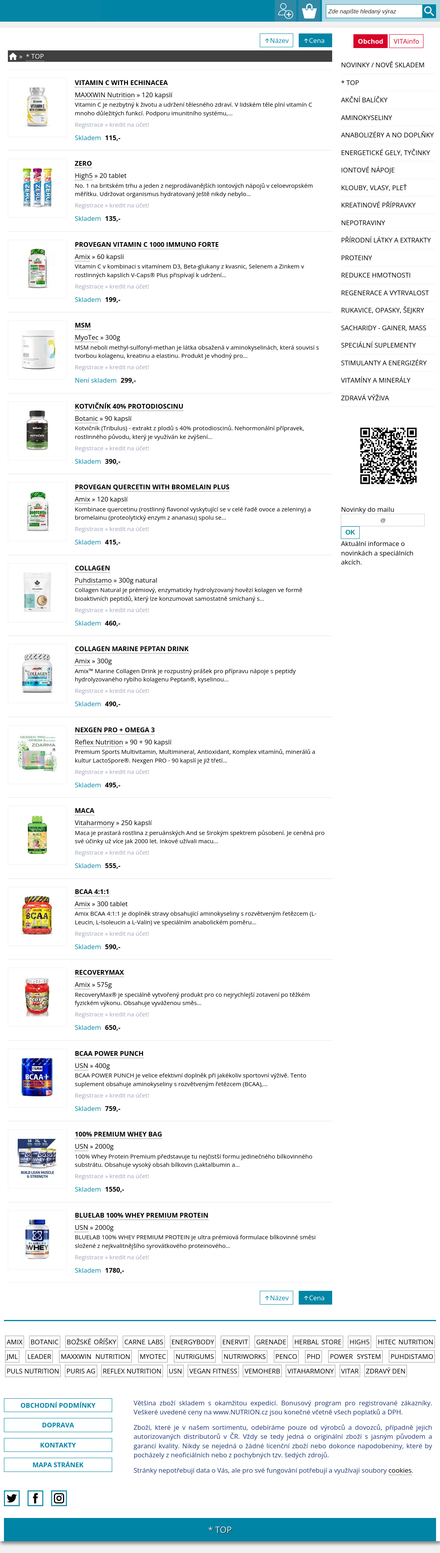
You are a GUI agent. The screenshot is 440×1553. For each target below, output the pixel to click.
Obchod (370, 41)
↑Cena (315, 40)
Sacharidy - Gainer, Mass (383, 327)
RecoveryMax (99, 972)
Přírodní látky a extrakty (386, 239)
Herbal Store (318, 1341)
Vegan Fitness (213, 1370)
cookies (400, 1470)
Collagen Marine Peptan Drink (132, 648)
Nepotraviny (363, 222)
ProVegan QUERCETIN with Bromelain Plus (152, 486)
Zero (83, 163)
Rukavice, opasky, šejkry (382, 310)
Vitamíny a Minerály (375, 380)
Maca (84, 810)
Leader (39, 1356)
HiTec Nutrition (405, 1341)
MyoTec (86, 337)
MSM (83, 324)
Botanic (86, 418)
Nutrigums (195, 1356)
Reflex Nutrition (99, 741)
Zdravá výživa (365, 397)
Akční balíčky (364, 99)
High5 (84, 175)
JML (12, 1356)
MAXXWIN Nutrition (105, 94)
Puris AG (81, 1370)
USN (81, 1065)
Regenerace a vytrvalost (385, 292)
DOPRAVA (58, 1424)
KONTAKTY (58, 1444)
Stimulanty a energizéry (384, 362)
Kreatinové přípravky (378, 204)
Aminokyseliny (366, 117)
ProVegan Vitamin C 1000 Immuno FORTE (147, 244)
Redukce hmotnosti (375, 275)
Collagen (92, 567)
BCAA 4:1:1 (92, 891)
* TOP (350, 82)
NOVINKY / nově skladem (382, 64)
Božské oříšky (91, 1341)
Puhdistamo (93, 580)
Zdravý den (386, 1370)
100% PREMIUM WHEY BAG (118, 1133)
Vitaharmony (94, 822)
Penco (286, 1356)
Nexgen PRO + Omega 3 (115, 729)
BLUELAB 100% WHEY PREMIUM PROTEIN (142, 1215)
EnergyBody (193, 1341)
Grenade (271, 1341)
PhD (313, 1356)
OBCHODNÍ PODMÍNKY (57, 1405)
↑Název (276, 40)
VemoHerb (262, 1370)
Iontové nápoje (368, 169)
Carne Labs (143, 1341)
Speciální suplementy (378, 345)
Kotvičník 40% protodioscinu (129, 406)
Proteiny (356, 257)
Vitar (350, 1370)
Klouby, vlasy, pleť (374, 187)
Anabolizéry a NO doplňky (387, 134)
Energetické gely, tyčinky (385, 152)
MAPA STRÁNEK (57, 1464)
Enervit (235, 1341)
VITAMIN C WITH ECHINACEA (121, 82)
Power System (355, 1356)
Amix (82, 256)
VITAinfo (406, 41)
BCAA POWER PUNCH (109, 1053)
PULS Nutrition (33, 1370)
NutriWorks (245, 1356)
